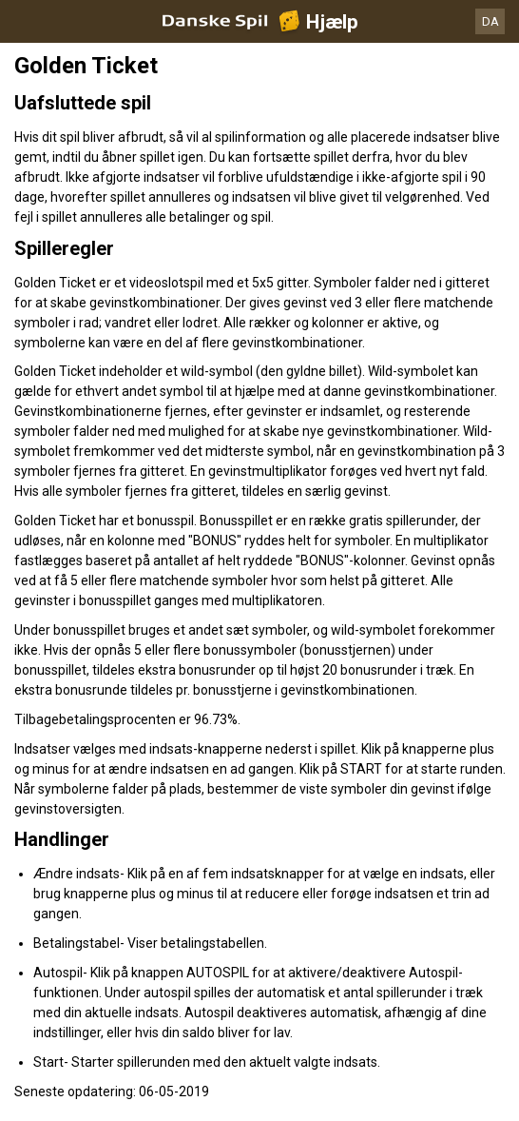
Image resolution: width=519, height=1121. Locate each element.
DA (490, 21)
